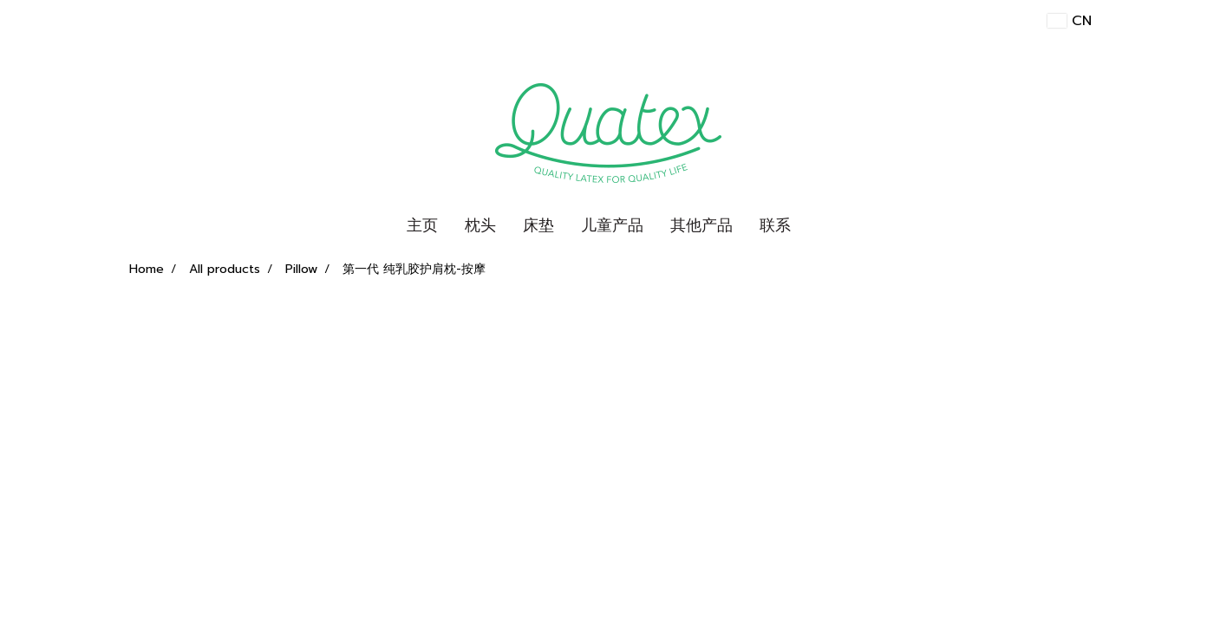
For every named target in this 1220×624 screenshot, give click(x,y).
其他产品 (701, 225)
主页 (422, 225)
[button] (819, 226)
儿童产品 (612, 225)
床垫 (538, 225)
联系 (775, 225)
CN (1069, 20)
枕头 (480, 225)
